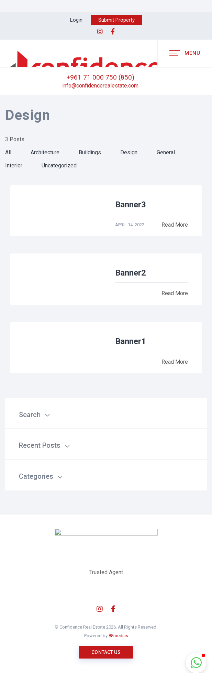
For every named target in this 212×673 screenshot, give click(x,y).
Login (76, 20)
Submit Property (116, 20)
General (166, 152)
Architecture (45, 152)
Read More (174, 224)
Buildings (90, 152)
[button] (196, 662)
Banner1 (130, 341)
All (8, 152)
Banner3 (130, 204)
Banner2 (130, 273)
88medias (118, 635)
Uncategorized (59, 165)
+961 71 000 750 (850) (100, 77)
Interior (13, 165)
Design (128, 152)
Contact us (105, 652)
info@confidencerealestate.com (100, 85)
